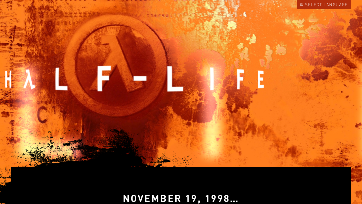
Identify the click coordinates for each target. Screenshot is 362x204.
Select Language (324, 4)
